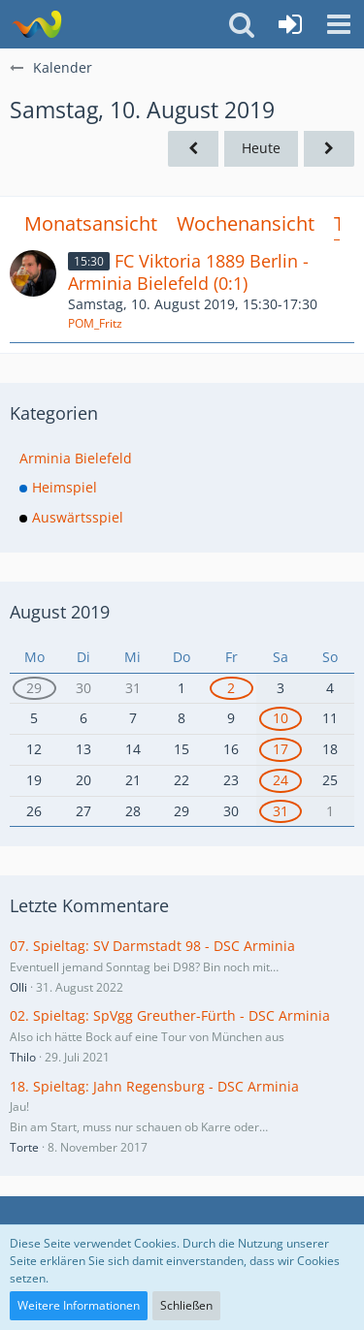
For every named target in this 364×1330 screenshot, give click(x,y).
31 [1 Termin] (280, 811)
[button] (338, 24)
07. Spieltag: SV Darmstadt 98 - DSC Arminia (152, 945)
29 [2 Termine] (34, 688)
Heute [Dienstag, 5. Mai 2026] (261, 148)
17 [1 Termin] (280, 749)
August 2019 (60, 611)
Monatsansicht (90, 223)
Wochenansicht (245, 223)
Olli (18, 987)
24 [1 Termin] (280, 780)
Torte (24, 1147)
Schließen (186, 1305)
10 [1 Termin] (280, 718)
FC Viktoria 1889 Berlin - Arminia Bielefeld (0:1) (188, 272)
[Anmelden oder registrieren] (290, 24)
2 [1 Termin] (231, 688)
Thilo (23, 1057)
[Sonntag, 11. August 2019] (329, 149)
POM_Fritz (95, 323)
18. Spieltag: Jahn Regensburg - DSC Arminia (154, 1086)
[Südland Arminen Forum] (36, 24)
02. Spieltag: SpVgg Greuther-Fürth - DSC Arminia (170, 1015)
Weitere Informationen (78, 1305)
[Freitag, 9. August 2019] (193, 149)
